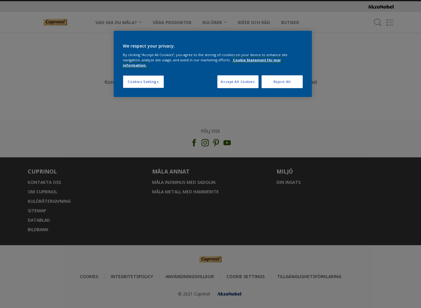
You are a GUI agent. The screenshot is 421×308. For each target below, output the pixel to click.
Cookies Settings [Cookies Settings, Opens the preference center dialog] (143, 81)
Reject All (282, 81)
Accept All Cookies (238, 81)
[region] (213, 64)
